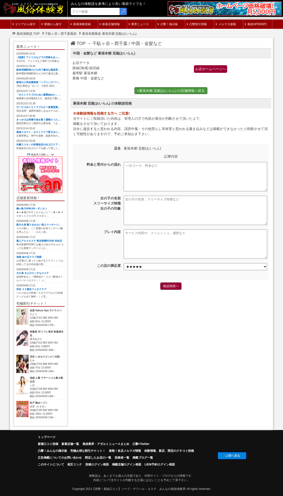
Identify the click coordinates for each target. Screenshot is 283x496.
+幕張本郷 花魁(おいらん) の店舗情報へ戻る (171, 91)
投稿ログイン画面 (97, 464)
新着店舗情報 (110, 24)
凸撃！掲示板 (168, 24)
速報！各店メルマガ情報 (125, 451)
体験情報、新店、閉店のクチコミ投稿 (169, 451)
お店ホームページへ (210, 69)
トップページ (46, 437)
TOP (78, 43)
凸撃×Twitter (140, 444)
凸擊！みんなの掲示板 (52, 451)
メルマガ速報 (226, 24)
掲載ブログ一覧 (142, 457)
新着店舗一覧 (70, 444)
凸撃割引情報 (197, 24)
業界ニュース (139, 24)
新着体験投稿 (81, 24)
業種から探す (52, 24)
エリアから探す (24, 24)
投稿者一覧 (122, 457)
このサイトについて (51, 464)
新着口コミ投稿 (48, 444)
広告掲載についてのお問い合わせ (60, 457)
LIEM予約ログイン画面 (159, 464)
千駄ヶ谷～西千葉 (110, 43)
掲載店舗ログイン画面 (126, 464)
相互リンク (74, 464)
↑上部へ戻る (232, 455)
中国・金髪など (146, 43)
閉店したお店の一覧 (98, 457)
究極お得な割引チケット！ (87, 451)
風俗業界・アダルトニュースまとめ (105, 444)
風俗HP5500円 (256, 24)
